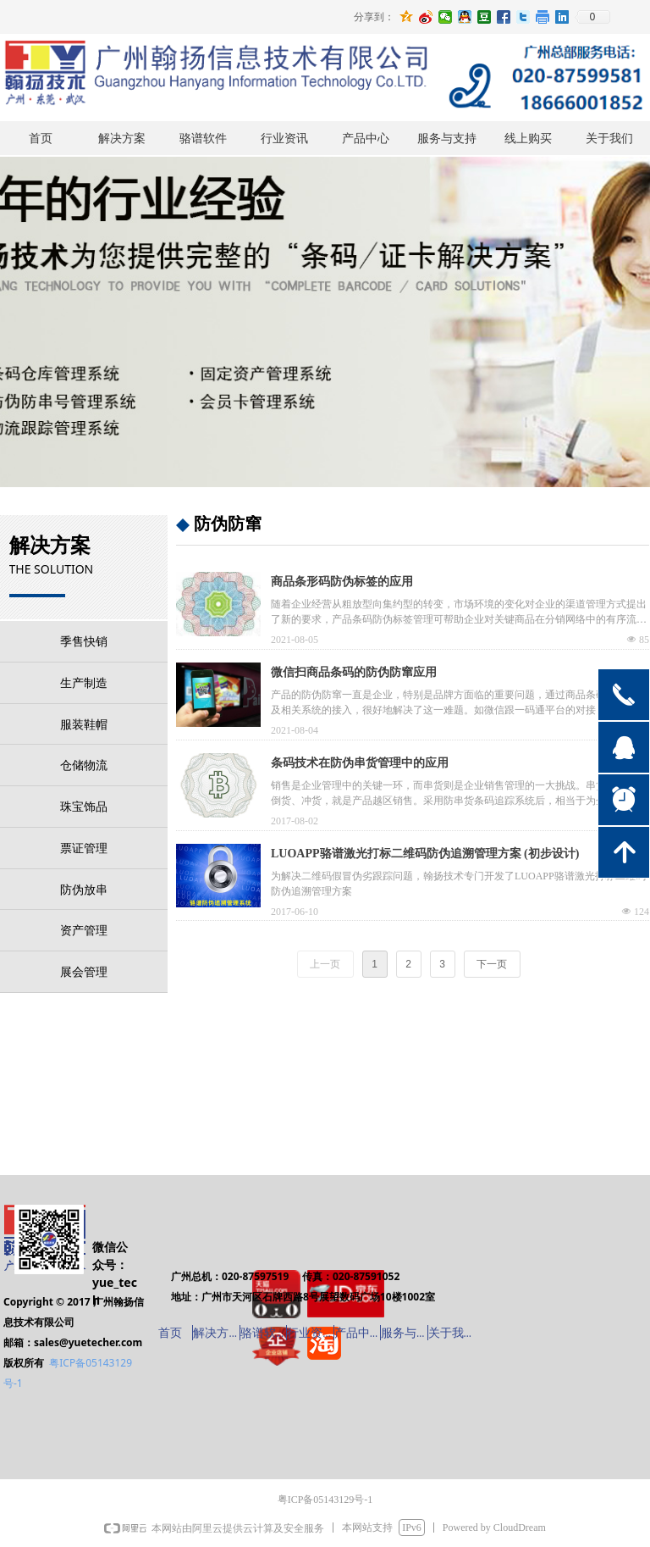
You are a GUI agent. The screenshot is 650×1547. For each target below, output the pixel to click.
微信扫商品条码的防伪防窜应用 (354, 672)
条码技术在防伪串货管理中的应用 (360, 763)
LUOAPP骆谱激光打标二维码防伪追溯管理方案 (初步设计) (425, 853)
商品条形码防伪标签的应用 (342, 581)
